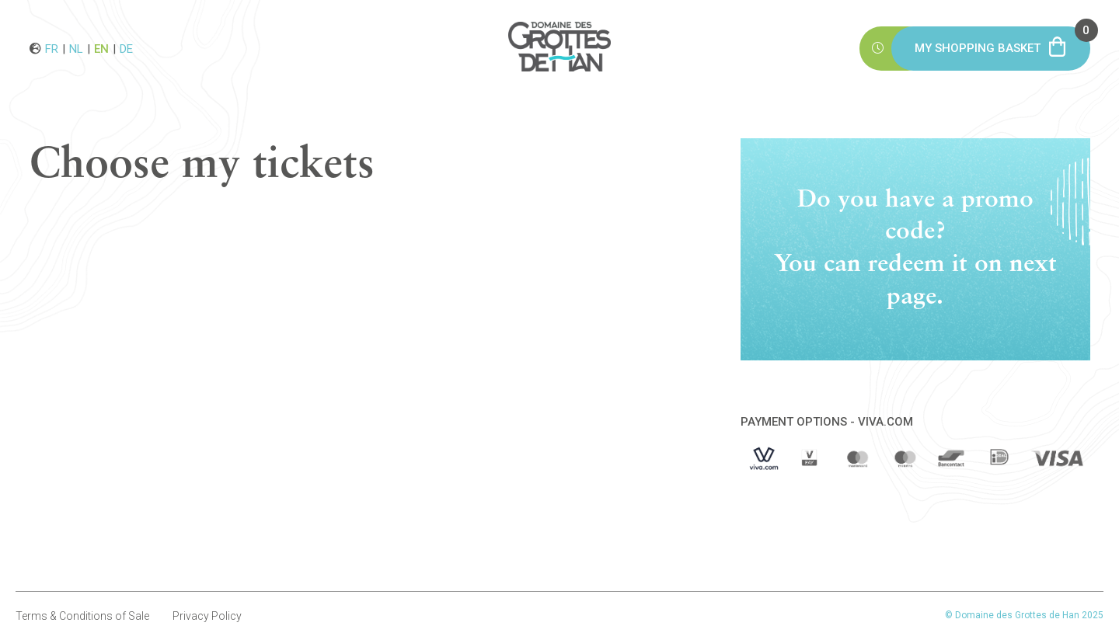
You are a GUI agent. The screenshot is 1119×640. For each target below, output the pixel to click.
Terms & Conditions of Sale (82, 616)
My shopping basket (1002, 40)
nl (76, 48)
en (101, 48)
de (126, 48)
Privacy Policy (207, 616)
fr (51, 48)
